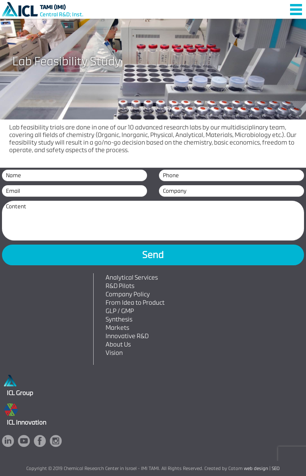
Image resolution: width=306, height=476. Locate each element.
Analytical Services (132, 277)
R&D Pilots (120, 286)
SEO (276, 468)
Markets (117, 327)
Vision (114, 353)
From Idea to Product (135, 302)
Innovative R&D (127, 336)
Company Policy (128, 294)
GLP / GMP (120, 311)
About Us (118, 344)
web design (256, 468)
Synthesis (119, 319)
